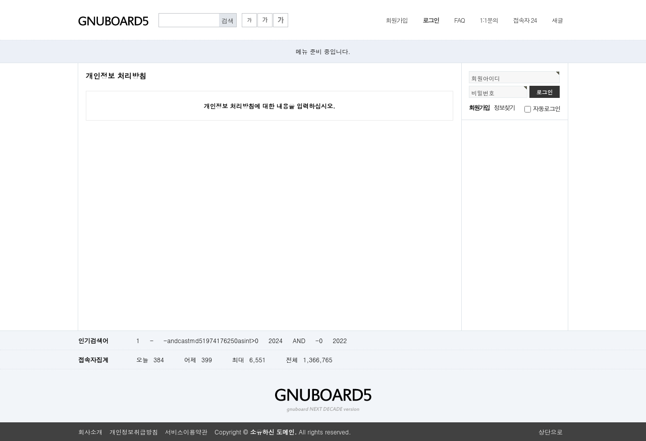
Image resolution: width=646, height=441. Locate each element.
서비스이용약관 (186, 431)
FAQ (459, 20)
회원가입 (396, 20)
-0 (318, 340)
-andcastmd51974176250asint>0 (211, 340)
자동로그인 (546, 108)
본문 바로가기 (0, 0)
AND (299, 340)
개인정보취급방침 (134, 431)
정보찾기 (504, 107)
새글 (557, 20)
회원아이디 (485, 78)
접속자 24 (525, 20)
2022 (340, 340)
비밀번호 (483, 93)
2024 (275, 340)
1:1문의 (489, 20)
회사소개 (90, 431)
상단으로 (551, 431)
